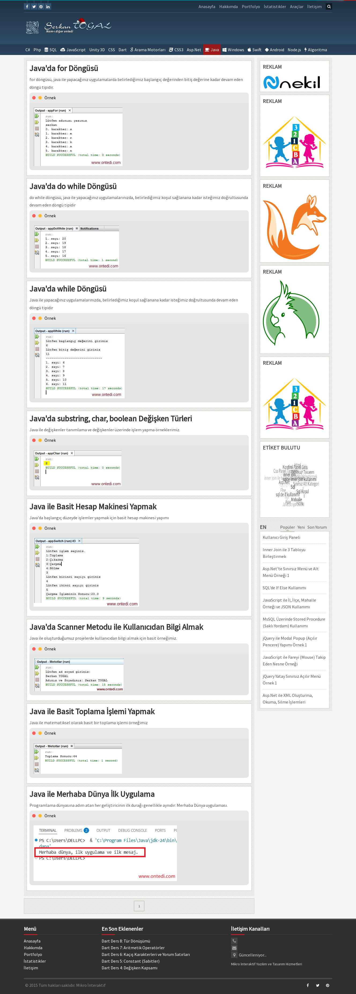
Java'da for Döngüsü (63, 68)
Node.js (294, 49)
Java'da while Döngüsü (67, 289)
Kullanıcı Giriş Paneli (281, 537)
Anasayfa (207, 6)
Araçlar (296, 6)
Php (37, 49)
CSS (111, 49)
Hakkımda (228, 6)
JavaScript (73, 49)
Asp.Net (194, 49)
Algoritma (316, 49)
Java (212, 49)
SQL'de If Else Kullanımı (284, 587)
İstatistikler (275, 6)
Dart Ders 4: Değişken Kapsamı (129, 967)
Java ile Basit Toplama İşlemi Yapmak (92, 711)
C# (27, 49)
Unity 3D (97, 49)
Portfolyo (251, 6)
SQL (50, 49)
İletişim (314, 6)
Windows (233, 49)
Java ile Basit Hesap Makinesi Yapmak (93, 506)
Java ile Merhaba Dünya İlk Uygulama (92, 794)
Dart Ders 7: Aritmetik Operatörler (133, 947)
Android (274, 49)
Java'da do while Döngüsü (73, 186)
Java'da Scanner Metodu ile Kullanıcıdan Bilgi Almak (116, 627)
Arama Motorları (147, 49)
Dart (122, 49)
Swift (255, 49)
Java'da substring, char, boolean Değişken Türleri (110, 418)
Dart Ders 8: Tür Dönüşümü (126, 941)
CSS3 (176, 49)
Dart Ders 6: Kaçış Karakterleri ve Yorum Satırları (146, 954)
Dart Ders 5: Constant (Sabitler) (131, 961)
